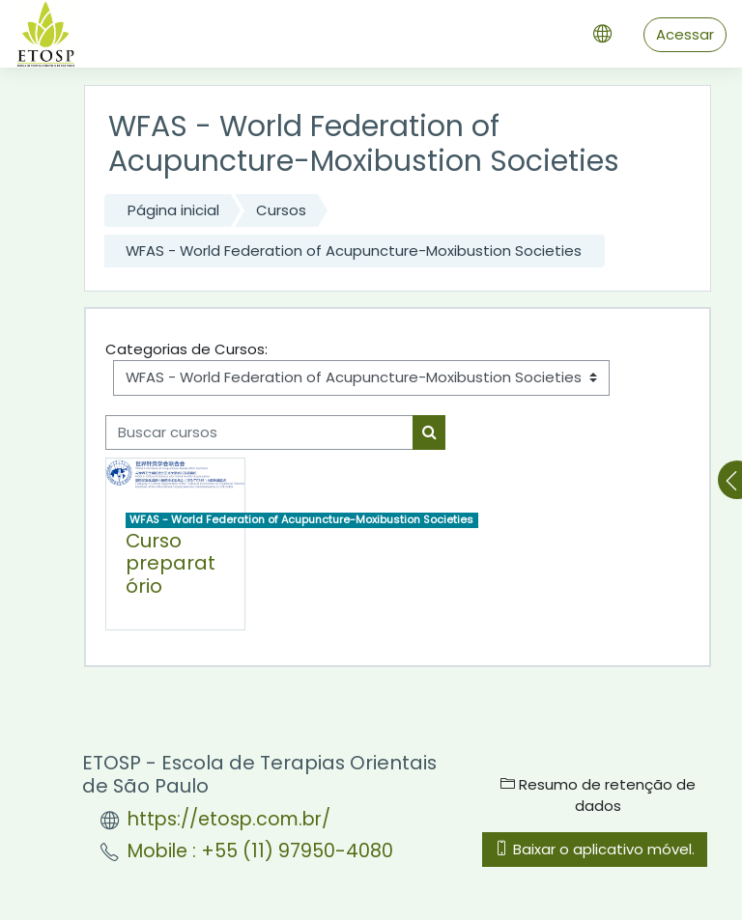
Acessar (685, 34)
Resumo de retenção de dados (598, 795)
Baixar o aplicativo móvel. (595, 849)
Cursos (281, 210)
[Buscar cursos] (259, 432)
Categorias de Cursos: (186, 349)
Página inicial (173, 210)
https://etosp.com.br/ (229, 819)
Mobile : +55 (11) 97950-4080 (260, 851)
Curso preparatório (170, 563)
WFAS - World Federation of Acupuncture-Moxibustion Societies (354, 250)
